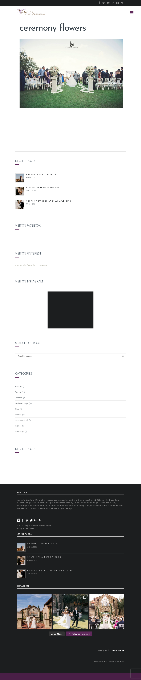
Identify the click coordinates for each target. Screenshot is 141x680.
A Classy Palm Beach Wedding (43, 188)
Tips (17, 409)
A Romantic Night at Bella (41, 174)
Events (18, 392)
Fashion (18, 398)
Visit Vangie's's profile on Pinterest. (31, 265)
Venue (17, 426)
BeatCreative (118, 650)
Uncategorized (21, 420)
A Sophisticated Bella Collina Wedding (48, 201)
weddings (19, 431)
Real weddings (21, 403)
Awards (18, 386)
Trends (18, 415)
